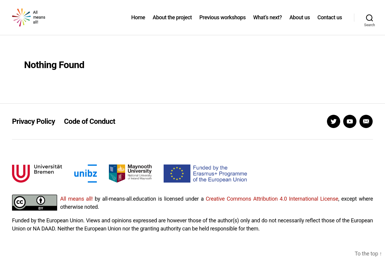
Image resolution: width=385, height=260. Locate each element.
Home (138, 22)
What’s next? (267, 22)
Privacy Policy (33, 130)
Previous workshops (222, 22)
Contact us (329, 22)
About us (299, 22)
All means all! (76, 208)
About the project (172, 22)
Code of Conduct (89, 130)
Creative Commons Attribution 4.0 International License (272, 208)
